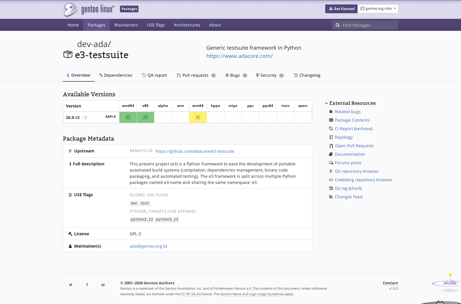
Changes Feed (349, 196)
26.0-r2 (73, 117)
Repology (344, 137)
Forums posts (348, 162)
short (355, 188)
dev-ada (92, 43)
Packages (97, 25)
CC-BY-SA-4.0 (191, 293)
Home (73, 25)
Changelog (306, 75)
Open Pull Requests (354, 145)
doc (134, 203)
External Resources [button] (352, 103)
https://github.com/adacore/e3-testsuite (195, 151)
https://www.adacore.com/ (239, 55)
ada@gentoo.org (146, 245)
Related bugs (348, 111)
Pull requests (196, 75)
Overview (78, 75)
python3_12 (142, 219)
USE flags (156, 25)
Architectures (187, 25)
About (215, 25)
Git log (341, 188)
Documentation (350, 154)
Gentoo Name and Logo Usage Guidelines (252, 293)
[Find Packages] (370, 25)
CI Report (344, 128)
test (144, 203)
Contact (390, 282)
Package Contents (352, 120)
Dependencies (115, 75)
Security (270, 75)
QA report (154, 75)
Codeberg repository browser (363, 179)
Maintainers (126, 25)
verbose (363, 128)
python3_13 (167, 219)
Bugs (236, 75)
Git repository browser (357, 171)
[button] (341, 8)
